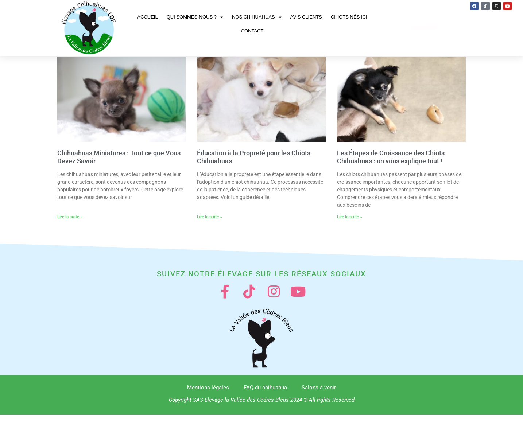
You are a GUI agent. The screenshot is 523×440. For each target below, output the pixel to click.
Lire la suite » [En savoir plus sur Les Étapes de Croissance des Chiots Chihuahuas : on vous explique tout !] (349, 237)
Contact (252, 31)
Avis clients (306, 17)
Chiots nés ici (349, 17)
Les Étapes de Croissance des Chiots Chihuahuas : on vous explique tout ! (391, 178)
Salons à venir (319, 412)
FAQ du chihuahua (265, 412)
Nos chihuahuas (257, 17)
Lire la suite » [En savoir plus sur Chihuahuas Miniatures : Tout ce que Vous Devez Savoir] (69, 237)
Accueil (147, 17)
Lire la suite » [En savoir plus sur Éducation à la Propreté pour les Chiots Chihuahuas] (209, 237)
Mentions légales (208, 412)
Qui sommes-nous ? (195, 17)
